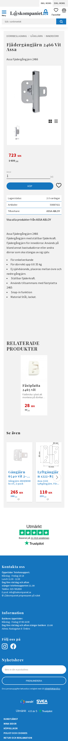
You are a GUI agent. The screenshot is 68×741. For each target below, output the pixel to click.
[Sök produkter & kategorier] (34, 21)
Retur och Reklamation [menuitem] (18, 737)
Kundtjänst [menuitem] (11, 718)
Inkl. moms (46, 3)
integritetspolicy (52, 688)
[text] (34, 155)
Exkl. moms (59, 3)
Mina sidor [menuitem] (10, 723)
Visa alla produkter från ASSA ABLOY (29, 219)
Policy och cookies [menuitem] (15, 733)
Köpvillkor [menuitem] (11, 728)
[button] (5, 12)
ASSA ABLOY (53, 211)
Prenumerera (34, 680)
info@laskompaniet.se (20, 592)
